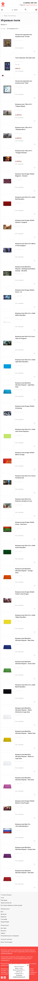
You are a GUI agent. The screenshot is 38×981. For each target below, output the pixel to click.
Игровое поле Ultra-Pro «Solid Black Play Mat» (25, 686)
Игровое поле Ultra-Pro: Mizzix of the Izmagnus (25, 244)
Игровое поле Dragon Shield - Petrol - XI (25, 291)
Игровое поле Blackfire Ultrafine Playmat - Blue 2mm (24, 639)
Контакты (3, 930)
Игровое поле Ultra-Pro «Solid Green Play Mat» (25, 546)
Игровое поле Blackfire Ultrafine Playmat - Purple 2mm (25, 848)
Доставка (3, 928)
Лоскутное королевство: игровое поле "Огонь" (23, 35)
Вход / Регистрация (6, 942)
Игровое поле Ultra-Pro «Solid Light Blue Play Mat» (25, 360)
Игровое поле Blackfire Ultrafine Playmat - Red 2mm (24, 871)
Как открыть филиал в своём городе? (11, 905)
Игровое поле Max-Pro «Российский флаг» (22, 825)
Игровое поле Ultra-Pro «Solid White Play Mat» (25, 314)
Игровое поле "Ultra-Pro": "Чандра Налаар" (23, 151)
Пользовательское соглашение (10, 935)
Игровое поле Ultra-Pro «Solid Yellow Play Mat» (25, 616)
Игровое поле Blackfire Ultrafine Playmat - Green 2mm (25, 662)
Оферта (3, 933)
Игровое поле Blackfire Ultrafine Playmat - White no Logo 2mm (24, 756)
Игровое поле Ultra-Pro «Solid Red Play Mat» (25, 198)
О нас (2, 897)
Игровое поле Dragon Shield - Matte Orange (25, 453)
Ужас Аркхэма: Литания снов (25, 58)
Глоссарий (4, 919)
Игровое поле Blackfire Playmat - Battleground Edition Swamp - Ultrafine (25, 269)
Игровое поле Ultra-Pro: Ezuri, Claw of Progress (25, 337)
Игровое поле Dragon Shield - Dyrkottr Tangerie (25, 221)
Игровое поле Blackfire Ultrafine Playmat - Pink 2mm (24, 779)
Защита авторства (6, 902)
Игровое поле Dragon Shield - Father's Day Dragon (25, 593)
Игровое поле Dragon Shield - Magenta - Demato (25, 175)
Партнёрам (4, 900)
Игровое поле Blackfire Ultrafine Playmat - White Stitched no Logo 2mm (23, 710)
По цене (3, 28)
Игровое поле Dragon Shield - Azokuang (25, 407)
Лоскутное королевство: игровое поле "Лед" (23, 82)
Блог (2, 911)
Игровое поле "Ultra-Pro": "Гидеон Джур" (23, 105)
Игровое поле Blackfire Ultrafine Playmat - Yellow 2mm (25, 732)
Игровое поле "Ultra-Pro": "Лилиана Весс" (23, 128)
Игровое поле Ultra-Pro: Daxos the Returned (25, 477)
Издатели (3, 916)
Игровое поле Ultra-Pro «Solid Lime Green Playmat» (25, 430)
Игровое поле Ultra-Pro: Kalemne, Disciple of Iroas (23, 500)
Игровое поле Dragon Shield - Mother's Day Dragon (25, 802)
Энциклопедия (5, 921)
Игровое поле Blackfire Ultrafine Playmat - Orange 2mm (24, 570)
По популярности (13, 29)
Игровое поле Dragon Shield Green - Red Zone (24, 523)
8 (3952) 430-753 (30, 3)
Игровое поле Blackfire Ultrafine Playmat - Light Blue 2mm (24, 385)
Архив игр (3, 914)
